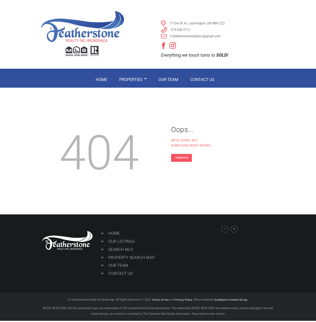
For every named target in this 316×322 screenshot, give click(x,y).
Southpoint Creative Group (230, 300)
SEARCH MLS (121, 250)
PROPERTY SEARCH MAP (132, 258)
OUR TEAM (119, 266)
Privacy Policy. (184, 300)
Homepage (182, 157)
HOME (115, 233)
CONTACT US (121, 274)
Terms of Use (160, 300)
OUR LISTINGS (122, 241)
